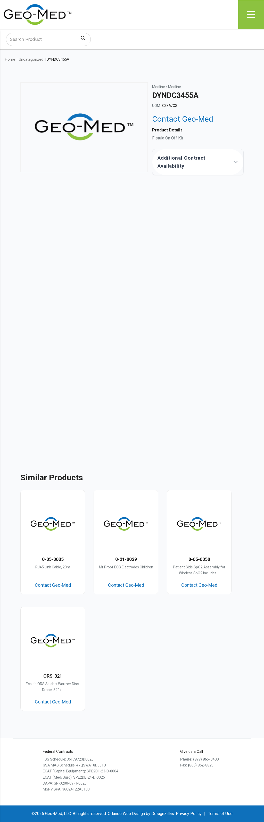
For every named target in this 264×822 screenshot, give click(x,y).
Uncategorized (31, 59)
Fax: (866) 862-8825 (196, 765)
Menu (251, 14)
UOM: (156, 106)
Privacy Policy (189, 813)
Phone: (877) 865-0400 (199, 759)
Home (10, 59)
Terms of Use (220, 813)
